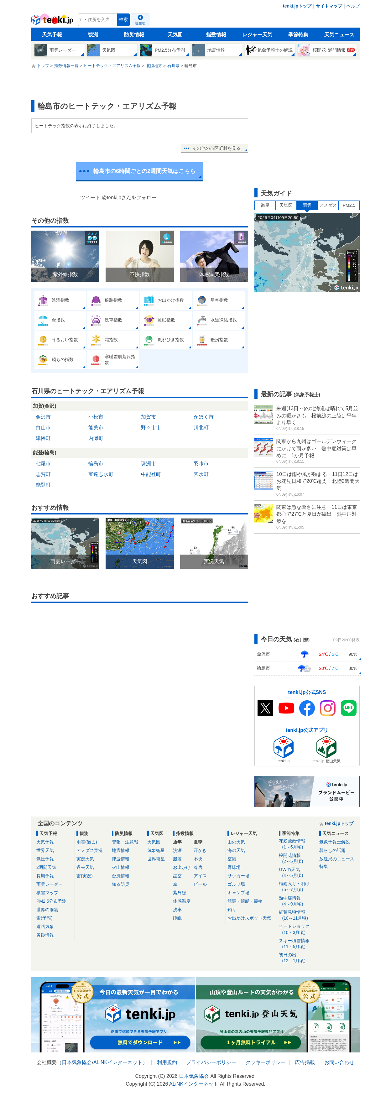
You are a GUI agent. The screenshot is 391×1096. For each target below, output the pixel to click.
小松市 (95, 417)
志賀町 (43, 474)
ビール (200, 884)
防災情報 (134, 34)
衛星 (265, 205)
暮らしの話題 (332, 850)
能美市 (95, 427)
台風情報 (120, 875)
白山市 (43, 427)
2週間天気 (46, 867)
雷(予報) (44, 918)
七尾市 (43, 463)
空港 (231, 858)
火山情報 (120, 867)
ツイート (90, 197)
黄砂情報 (45, 934)
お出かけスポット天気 (249, 918)
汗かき (200, 850)
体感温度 (181, 901)
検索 (123, 19)
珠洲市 (148, 463)
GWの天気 (297, 873)
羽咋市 (201, 463)
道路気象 (45, 926)
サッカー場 (238, 875)
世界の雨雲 (47, 909)
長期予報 (45, 875)
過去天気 (85, 867)
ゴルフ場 (236, 884)
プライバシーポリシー (211, 1062)
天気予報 (52, 34)
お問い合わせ (339, 1062)
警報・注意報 (125, 841)
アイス (200, 875)
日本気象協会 (77, 1062)
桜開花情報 (297, 858)
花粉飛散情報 (297, 844)
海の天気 (236, 850)
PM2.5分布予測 (51, 901)
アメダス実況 (89, 850)
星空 (177, 875)
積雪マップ (47, 892)
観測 (93, 34)
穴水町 (201, 474)
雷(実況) (84, 875)
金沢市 (43, 417)
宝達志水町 (100, 474)
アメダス (328, 205)
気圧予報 (45, 858)
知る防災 (120, 884)
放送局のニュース (336, 858)
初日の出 (297, 958)
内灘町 (95, 438)
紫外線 (179, 892)
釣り (231, 909)
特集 (323, 866)
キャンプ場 (238, 892)
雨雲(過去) (86, 841)
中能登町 (151, 474)
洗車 (177, 909)
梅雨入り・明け (297, 887)
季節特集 (298, 34)
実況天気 (85, 858)
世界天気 (45, 850)
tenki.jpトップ (297, 5)
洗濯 (177, 850)
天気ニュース (339, 34)
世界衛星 (156, 858)
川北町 (201, 427)
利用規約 (167, 1062)
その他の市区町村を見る (216, 148)
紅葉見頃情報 (297, 915)
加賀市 (148, 417)
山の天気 (236, 841)
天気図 (175, 34)
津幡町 (43, 438)
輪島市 (95, 463)
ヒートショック (297, 929)
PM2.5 (349, 205)
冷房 (198, 867)
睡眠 (177, 918)
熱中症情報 (297, 901)
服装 (177, 858)
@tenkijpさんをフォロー (129, 197)
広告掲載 (305, 1062)
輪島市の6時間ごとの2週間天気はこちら (144, 171)
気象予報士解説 (334, 841)
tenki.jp (53, 21)
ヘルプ (353, 5)
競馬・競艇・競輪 (245, 901)
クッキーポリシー (266, 1062)
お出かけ (181, 867)
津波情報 (120, 858)
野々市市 (151, 427)
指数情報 (216, 34)
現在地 (140, 23)
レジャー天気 (257, 34)
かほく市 (204, 417)
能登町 (43, 485)
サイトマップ (329, 5)
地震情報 (120, 850)
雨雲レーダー (49, 884)
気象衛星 (156, 850)
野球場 (234, 867)
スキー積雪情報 (297, 944)
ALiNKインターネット (118, 1062)
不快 (198, 858)
